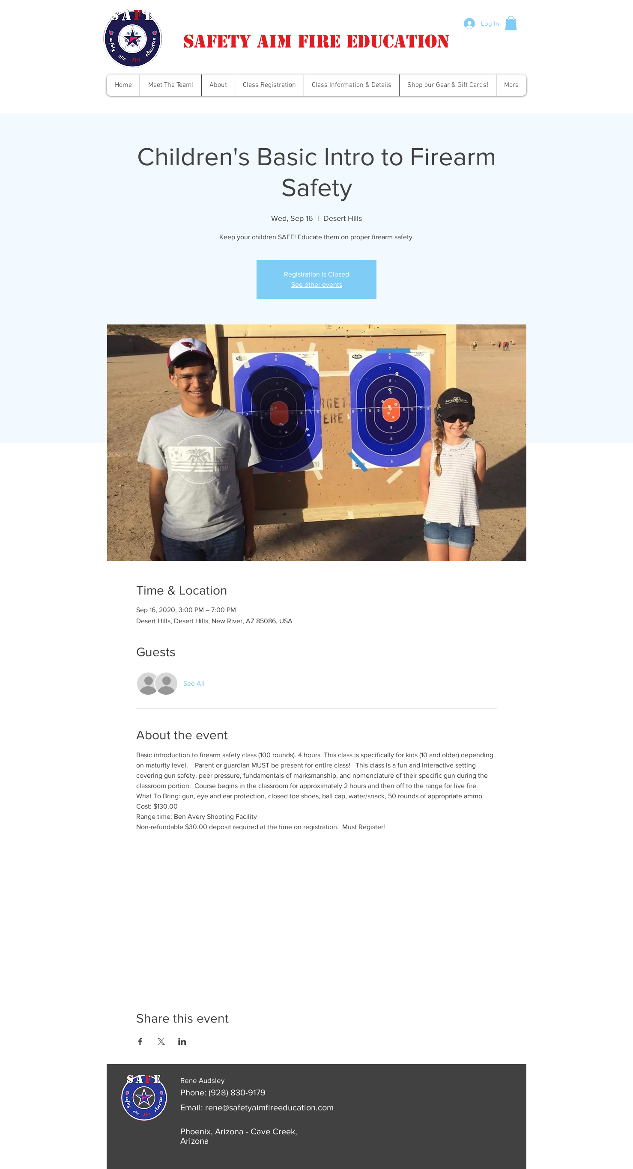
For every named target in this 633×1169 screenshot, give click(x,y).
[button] (511, 23)
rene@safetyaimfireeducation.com (269, 1107)
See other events (316, 284)
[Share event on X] (161, 1041)
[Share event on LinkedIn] (182, 1041)
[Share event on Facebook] (140, 1041)
